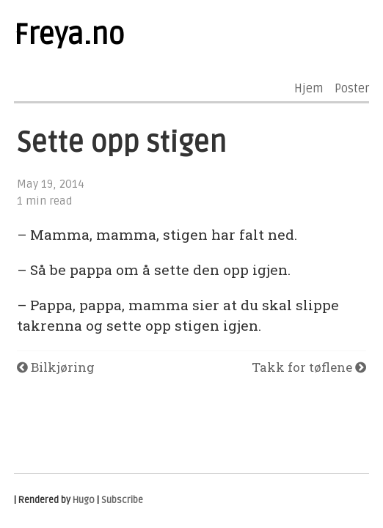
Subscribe (122, 500)
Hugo (84, 500)
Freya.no (69, 35)
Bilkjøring (56, 367)
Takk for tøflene (309, 367)
